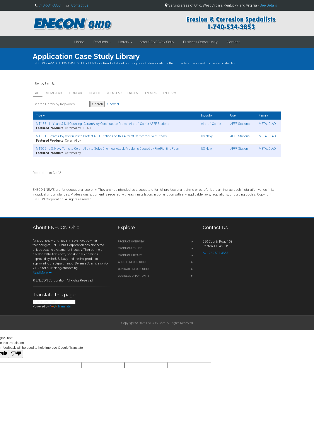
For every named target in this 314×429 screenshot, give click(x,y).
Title (40, 115)
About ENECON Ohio (157, 42)
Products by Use (130, 248)
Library (123, 42)
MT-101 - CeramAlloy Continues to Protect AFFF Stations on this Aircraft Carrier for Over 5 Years (101, 136)
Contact (233, 42)
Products (100, 42)
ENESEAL (133, 92)
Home (79, 42)
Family (263, 115)
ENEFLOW (169, 92)
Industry (207, 115)
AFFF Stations (240, 123)
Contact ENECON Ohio (133, 269)
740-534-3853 (50, 5)
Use (233, 115)
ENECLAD (151, 92)
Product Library (130, 255)
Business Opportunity (200, 42)
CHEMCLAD (114, 92)
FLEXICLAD (75, 92)
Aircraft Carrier (211, 123)
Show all (113, 104)
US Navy (207, 136)
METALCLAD (54, 92)
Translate (59, 306)
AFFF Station (239, 148)
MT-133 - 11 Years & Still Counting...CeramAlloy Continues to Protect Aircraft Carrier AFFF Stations (102, 123)
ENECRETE (94, 92)
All (37, 92)
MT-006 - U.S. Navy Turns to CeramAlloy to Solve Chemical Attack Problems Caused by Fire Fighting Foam (108, 148)
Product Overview (131, 241)
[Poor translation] (16, 354)
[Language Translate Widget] (54, 302)
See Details (268, 5)
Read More (42, 272)
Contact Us (79, 5)
